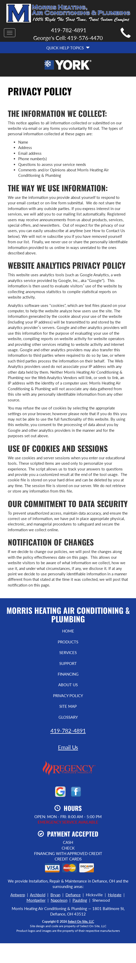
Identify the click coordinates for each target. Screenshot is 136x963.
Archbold (37, 894)
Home (68, 631)
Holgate (114, 894)
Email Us (68, 747)
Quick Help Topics (68, 47)
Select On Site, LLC (81, 922)
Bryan (55, 894)
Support (68, 663)
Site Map (68, 706)
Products (68, 641)
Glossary (68, 717)
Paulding (80, 900)
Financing (68, 674)
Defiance (73, 894)
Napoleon (59, 900)
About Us (68, 684)
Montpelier (36, 900)
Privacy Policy (68, 695)
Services (68, 652)
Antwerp (17, 894)
